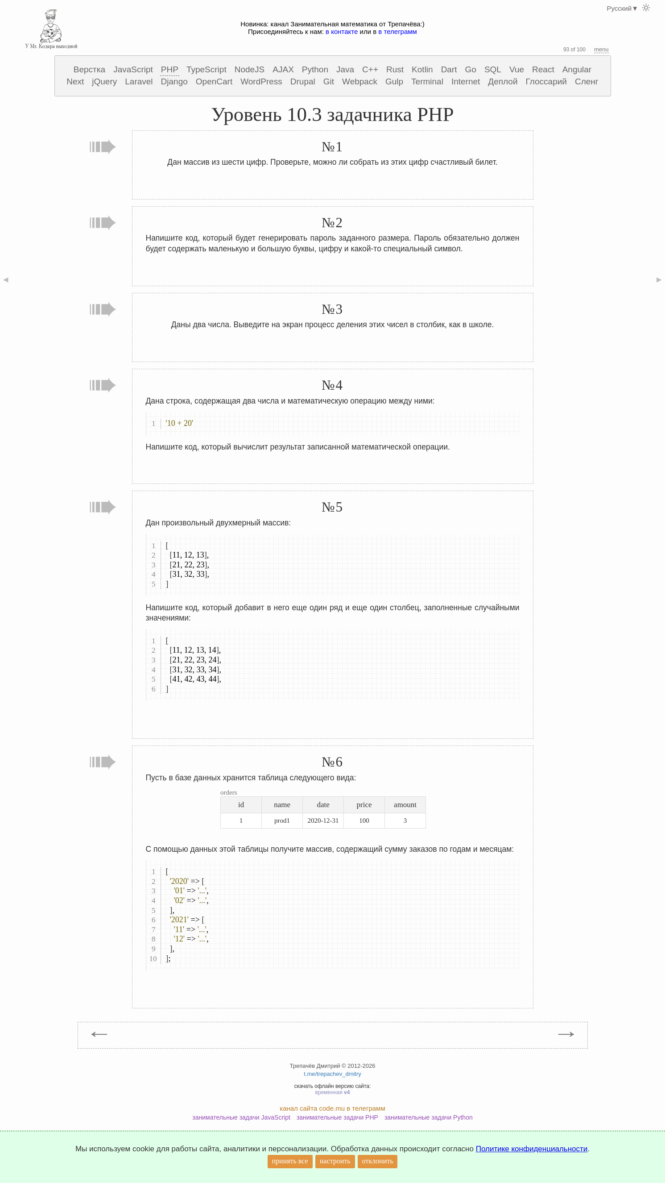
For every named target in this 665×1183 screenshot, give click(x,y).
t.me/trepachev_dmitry (332, 1074)
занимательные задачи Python (428, 1117)
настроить (335, 1161)
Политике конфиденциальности (532, 1149)
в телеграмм (397, 31)
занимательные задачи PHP (337, 1117)
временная (332, 1092)
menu (601, 49)
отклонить (377, 1161)
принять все (290, 1161)
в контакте (342, 31)
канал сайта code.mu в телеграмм (332, 1108)
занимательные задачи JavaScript (241, 1117)
